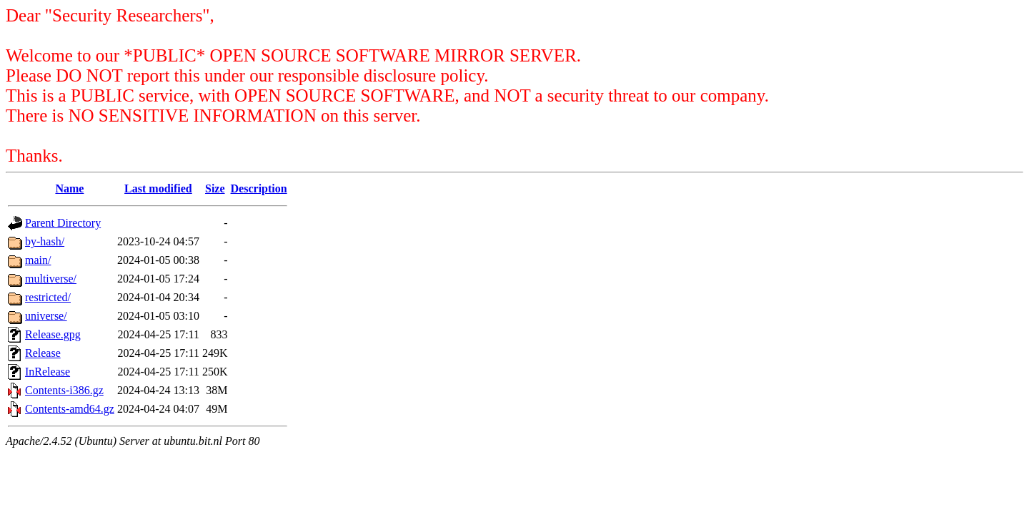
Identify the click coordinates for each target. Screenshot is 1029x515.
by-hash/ (44, 241)
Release (43, 353)
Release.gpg (53, 334)
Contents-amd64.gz (69, 409)
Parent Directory (63, 223)
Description (259, 188)
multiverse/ (50, 279)
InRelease (47, 372)
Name (69, 188)
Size (215, 188)
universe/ (46, 316)
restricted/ (48, 297)
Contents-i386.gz (64, 390)
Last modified (158, 188)
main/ (38, 260)
